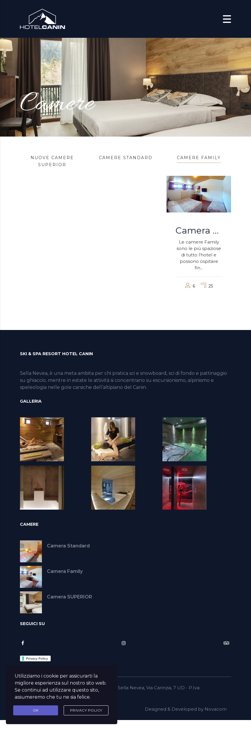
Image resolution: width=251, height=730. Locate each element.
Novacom (216, 709)
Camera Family (198, 230)
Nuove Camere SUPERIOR (52, 161)
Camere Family (199, 157)
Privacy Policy (86, 710)
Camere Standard (125, 157)
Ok (36, 710)
